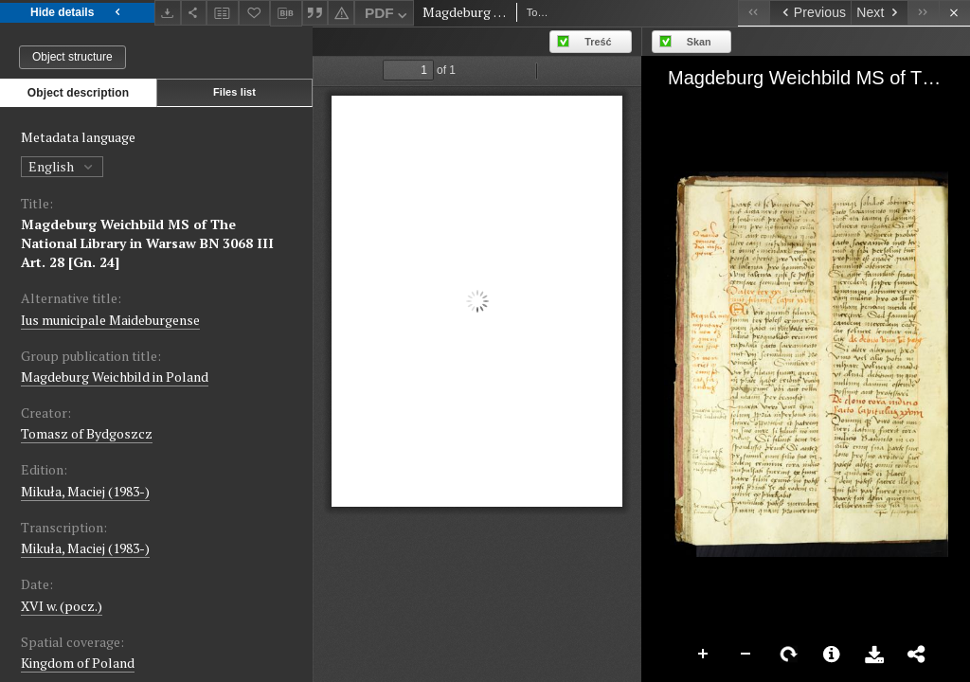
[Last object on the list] (923, 13)
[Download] (167, 13)
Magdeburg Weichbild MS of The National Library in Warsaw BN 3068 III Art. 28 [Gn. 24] (147, 243)
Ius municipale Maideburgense (110, 320)
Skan (699, 41)
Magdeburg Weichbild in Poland (114, 377)
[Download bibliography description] (286, 13)
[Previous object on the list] (810, 13)
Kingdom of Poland (78, 663)
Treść (597, 41)
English (62, 166)
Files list (234, 92)
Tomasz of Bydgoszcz (87, 433)
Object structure (72, 56)
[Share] (194, 13)
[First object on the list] (753, 13)
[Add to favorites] (255, 13)
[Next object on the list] (879, 13)
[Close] (954, 13)
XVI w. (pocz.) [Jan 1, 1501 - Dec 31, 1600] (61, 606)
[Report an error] (341, 13)
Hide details (77, 13)
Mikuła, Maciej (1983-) (85, 491)
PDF (388, 16)
